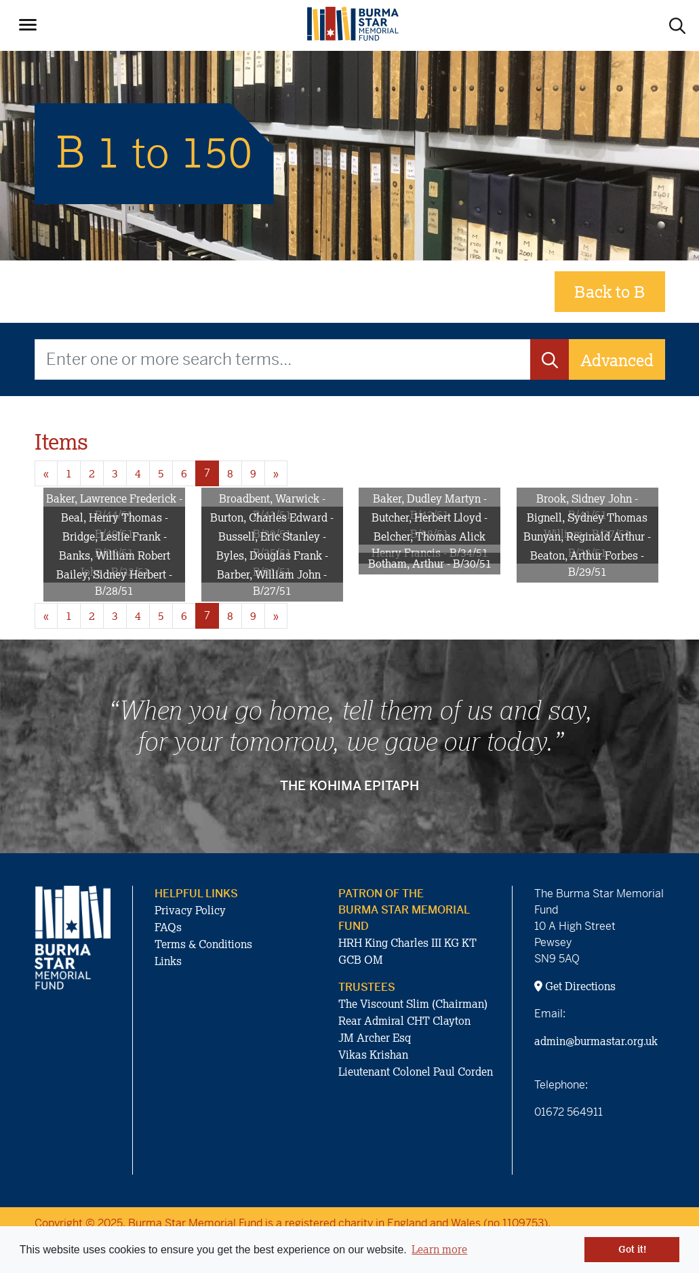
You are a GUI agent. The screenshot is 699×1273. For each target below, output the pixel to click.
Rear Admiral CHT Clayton (404, 1020)
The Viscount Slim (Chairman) (412, 1003)
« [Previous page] (46, 473)
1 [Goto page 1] (69, 473)
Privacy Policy (190, 910)
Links (168, 961)
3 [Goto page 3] (115, 473)
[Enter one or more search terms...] (283, 359)
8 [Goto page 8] (230, 473)
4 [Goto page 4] (138, 473)
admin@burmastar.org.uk (596, 1041)
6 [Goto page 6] (184, 473)
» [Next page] (276, 473)
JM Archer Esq (374, 1037)
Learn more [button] (439, 1249)
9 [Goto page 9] (253, 473)
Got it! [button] (632, 1249)
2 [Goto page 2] (92, 473)
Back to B (609, 291)
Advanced (617, 359)
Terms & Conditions (203, 944)
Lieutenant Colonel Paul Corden (415, 1071)
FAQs (168, 927)
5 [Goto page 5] (161, 473)
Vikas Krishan (373, 1054)
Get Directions (575, 986)
